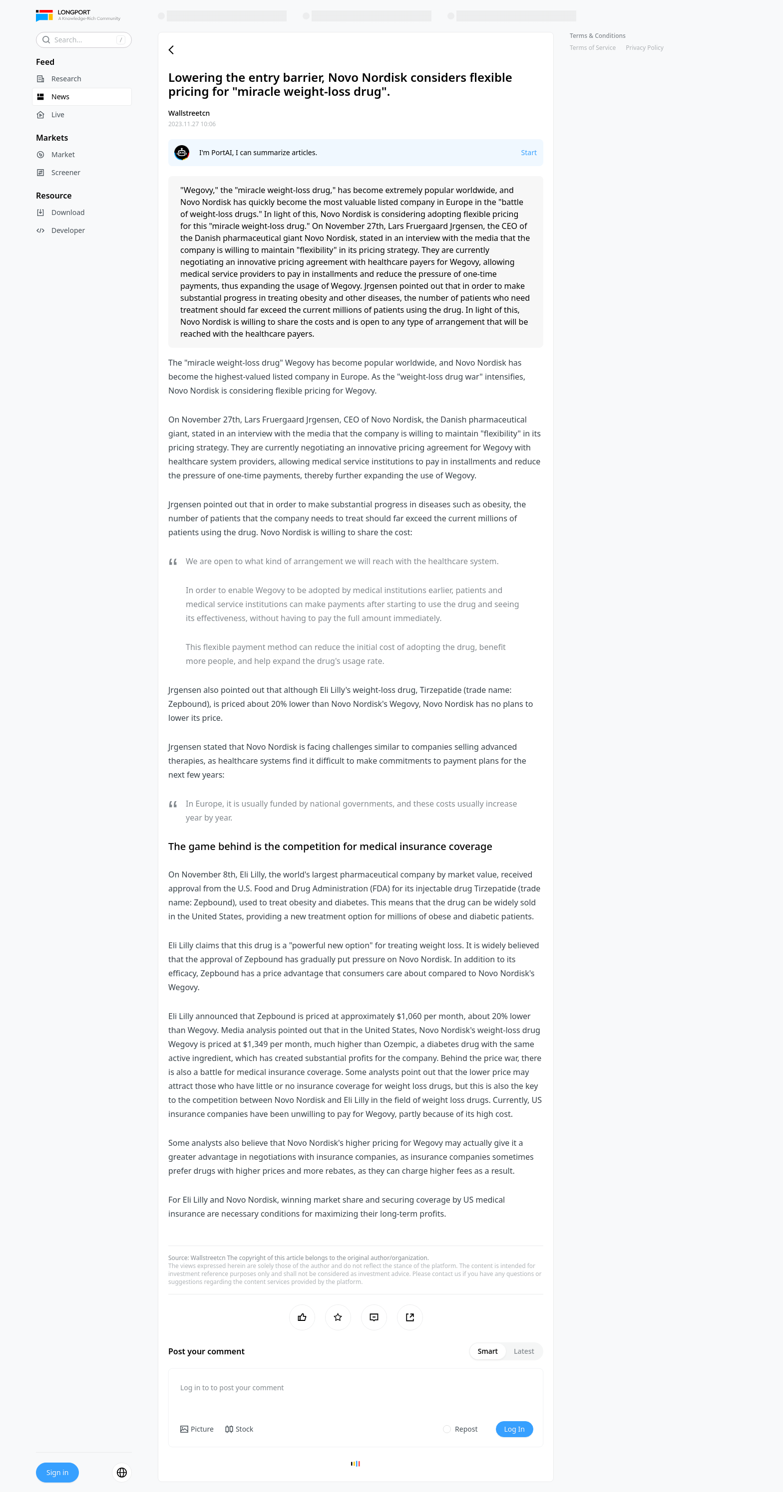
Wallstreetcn (208, 1258)
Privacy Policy (645, 47)
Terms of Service (593, 47)
